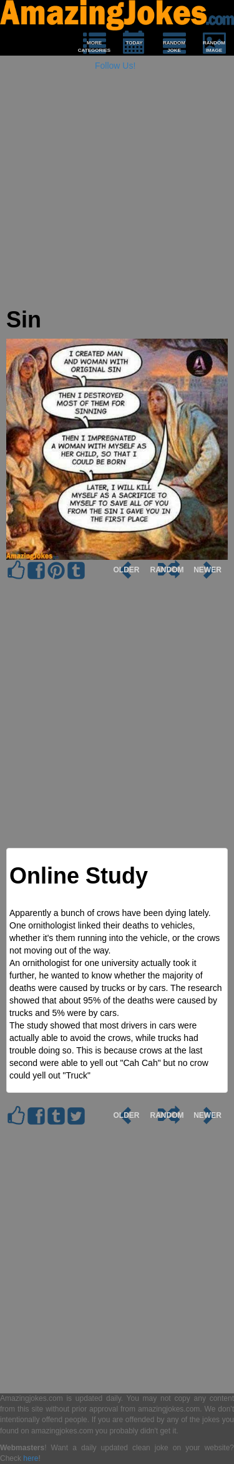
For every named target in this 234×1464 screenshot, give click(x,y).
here (30, 1458)
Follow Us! (115, 66)
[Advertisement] (117, 190)
